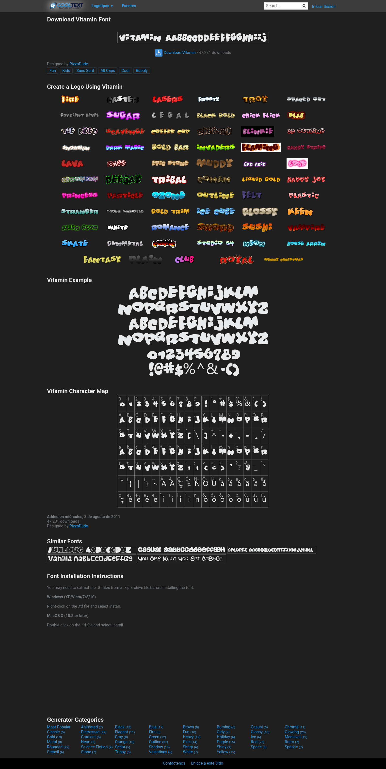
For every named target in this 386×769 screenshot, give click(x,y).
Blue (156, 727)
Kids (66, 70)
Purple (226, 741)
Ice (256, 737)
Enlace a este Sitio (207, 763)
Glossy (260, 732)
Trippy (123, 752)
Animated (92, 727)
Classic (56, 732)
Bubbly (142, 70)
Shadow (159, 747)
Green (157, 737)
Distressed (93, 732)
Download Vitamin (175, 52)
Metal (54, 741)
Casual (259, 727)
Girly (223, 732)
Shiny (224, 747)
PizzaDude (78, 64)
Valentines (160, 752)
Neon (88, 741)
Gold (54, 737)
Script (122, 747)
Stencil (55, 752)
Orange (124, 741)
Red (257, 741)
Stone (88, 752)
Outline (158, 741)
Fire (155, 732)
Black (123, 727)
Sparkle (294, 747)
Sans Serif (85, 70)
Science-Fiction (97, 747)
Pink (190, 741)
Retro (292, 741)
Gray (121, 737)
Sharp (190, 747)
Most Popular (59, 727)
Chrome (295, 727)
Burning (226, 727)
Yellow (226, 752)
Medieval (296, 737)
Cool (125, 70)
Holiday (226, 737)
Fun (52, 70)
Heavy (191, 737)
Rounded (58, 747)
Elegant (125, 732)
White (190, 752)
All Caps (108, 70)
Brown (191, 727)
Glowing (295, 732)
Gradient (91, 737)
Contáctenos (174, 763)
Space (259, 747)
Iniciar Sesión (324, 6)
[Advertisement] (23, 90)
